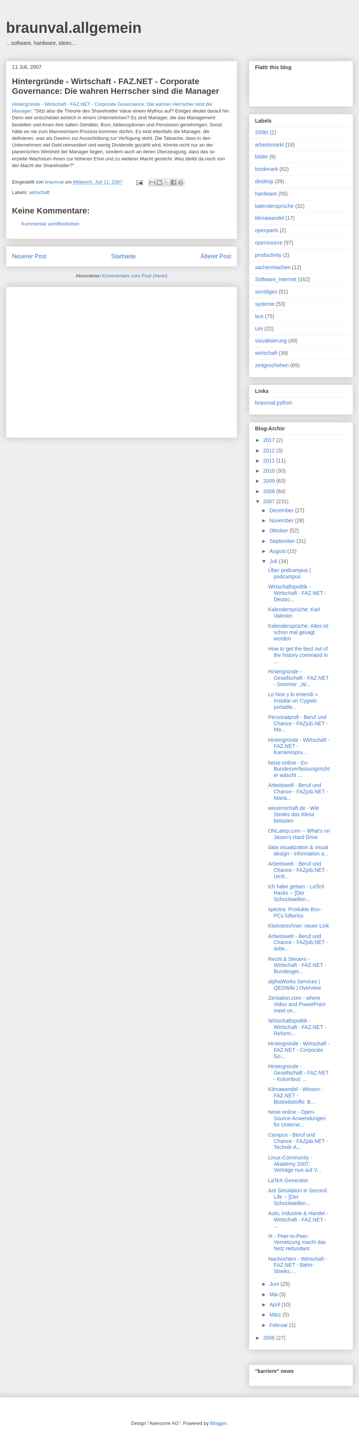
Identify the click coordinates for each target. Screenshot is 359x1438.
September (282, 541)
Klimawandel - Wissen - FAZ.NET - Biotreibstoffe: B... (295, 1095)
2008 (269, 491)
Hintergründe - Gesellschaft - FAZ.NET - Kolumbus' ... (298, 1072)
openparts (266, 230)
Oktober (279, 531)
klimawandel (269, 218)
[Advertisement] (70, 360)
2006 (269, 1338)
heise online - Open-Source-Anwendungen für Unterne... (297, 1118)
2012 (269, 451)
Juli (274, 561)
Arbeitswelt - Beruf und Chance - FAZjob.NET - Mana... (298, 791)
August (278, 551)
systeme (264, 304)
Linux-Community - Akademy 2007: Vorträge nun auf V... (294, 1164)
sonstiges (266, 292)
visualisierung (271, 341)
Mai (274, 1294)
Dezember (282, 510)
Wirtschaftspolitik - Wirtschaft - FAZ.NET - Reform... (297, 1027)
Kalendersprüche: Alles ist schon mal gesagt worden (298, 632)
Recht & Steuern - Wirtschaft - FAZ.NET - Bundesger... (297, 965)
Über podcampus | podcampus (289, 573)
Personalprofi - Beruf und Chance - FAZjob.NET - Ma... (298, 723)
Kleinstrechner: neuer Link (298, 926)
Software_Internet (276, 279)
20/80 (261, 132)
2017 (269, 440)
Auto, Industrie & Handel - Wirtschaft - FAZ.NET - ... (298, 1219)
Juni (274, 1284)
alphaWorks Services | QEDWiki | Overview (294, 984)
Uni (259, 329)
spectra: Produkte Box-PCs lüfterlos (294, 912)
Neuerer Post (29, 256)
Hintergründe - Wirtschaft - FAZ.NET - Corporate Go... (298, 1050)
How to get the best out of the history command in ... (298, 655)
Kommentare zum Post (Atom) (135, 276)
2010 (269, 471)
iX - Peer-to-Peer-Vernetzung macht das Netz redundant (297, 1242)
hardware (266, 194)
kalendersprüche (274, 206)
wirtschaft (39, 192)
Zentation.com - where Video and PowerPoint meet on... (296, 1004)
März (275, 1315)
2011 (269, 461)
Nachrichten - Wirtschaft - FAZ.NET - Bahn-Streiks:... (297, 1265)
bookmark (266, 169)
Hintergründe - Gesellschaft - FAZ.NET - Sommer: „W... (298, 678)
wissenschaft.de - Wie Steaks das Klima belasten (293, 814)
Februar (279, 1325)
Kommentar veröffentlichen (50, 224)
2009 (269, 481)
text (259, 316)
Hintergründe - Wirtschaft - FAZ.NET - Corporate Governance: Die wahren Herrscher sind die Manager (115, 86)
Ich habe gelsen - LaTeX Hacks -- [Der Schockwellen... (296, 893)
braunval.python (273, 403)
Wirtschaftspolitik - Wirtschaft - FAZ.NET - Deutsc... (297, 593)
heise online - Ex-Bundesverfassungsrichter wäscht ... (298, 769)
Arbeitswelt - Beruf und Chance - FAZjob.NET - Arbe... (298, 942)
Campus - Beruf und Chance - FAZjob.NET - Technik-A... (298, 1141)
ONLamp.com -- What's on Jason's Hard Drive (299, 834)
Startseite (123, 256)
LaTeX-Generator (288, 1180)
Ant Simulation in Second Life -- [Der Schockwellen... (297, 1196)
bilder (261, 157)
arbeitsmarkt (269, 145)
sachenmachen (273, 267)
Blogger (218, 1423)
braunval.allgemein (73, 27)
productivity (268, 255)
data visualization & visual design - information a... (298, 850)
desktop (264, 181)
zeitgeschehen (272, 365)
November (282, 520)
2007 (269, 501)
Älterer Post (216, 256)
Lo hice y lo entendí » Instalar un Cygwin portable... (293, 700)
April (275, 1305)
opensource (268, 243)
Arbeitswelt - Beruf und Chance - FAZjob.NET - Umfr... (298, 870)
